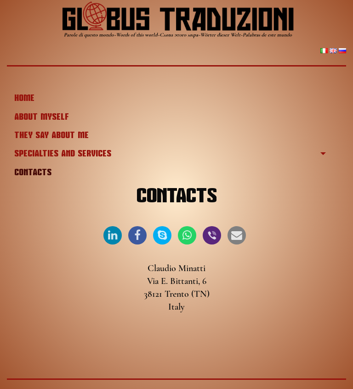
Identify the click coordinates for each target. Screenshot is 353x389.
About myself (41, 117)
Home (24, 98)
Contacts (32, 172)
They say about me (51, 135)
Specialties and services (62, 154)
